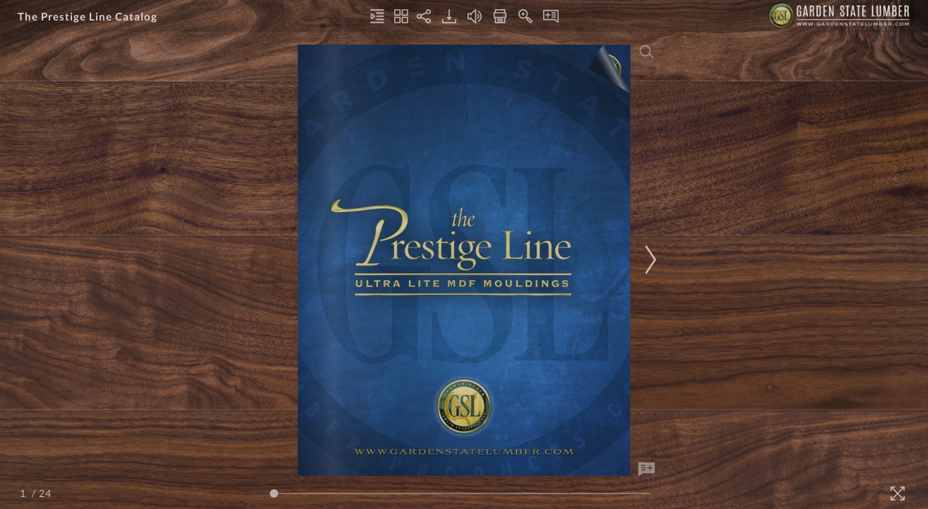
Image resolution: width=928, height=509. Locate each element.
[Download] (449, 16)
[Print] (500, 16)
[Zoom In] (525, 16)
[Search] (647, 51)
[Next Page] (648, 260)
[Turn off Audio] (474, 16)
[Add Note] (647, 469)
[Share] (424, 16)
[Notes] (551, 16)
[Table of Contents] (377, 16)
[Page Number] (25, 493)
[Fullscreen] (898, 493)
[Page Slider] (460, 493)
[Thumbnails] (401, 16)
